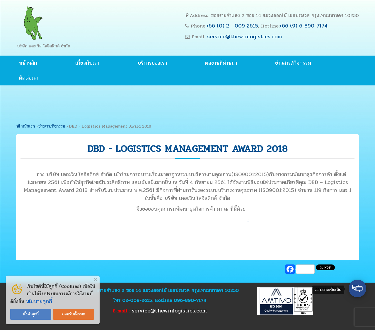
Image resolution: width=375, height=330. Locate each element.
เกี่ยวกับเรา (87, 63)
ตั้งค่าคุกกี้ (31, 314)
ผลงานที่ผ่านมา (221, 63)
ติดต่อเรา (28, 78)
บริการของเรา (152, 63)
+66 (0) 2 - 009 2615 (232, 26)
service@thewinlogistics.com (244, 36)
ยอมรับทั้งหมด (73, 314)
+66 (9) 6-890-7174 (303, 26)
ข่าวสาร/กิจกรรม (293, 63)
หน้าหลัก (28, 63)
